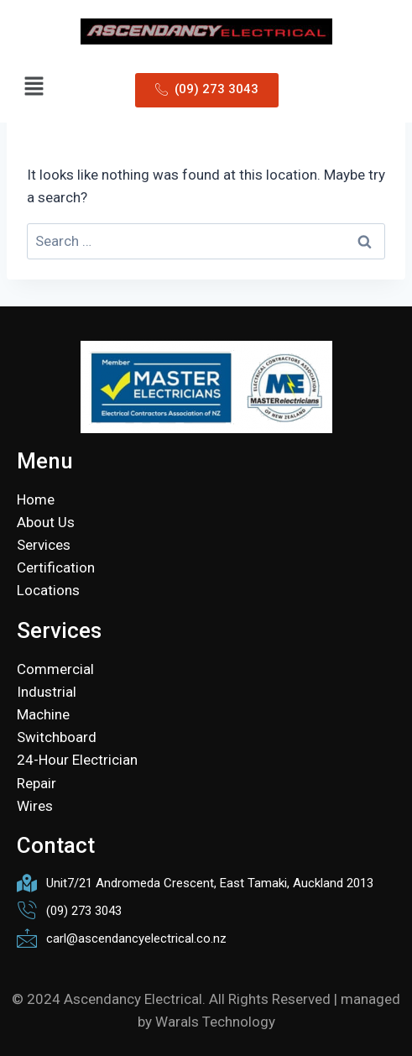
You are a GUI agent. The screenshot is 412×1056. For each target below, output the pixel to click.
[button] (33, 87)
